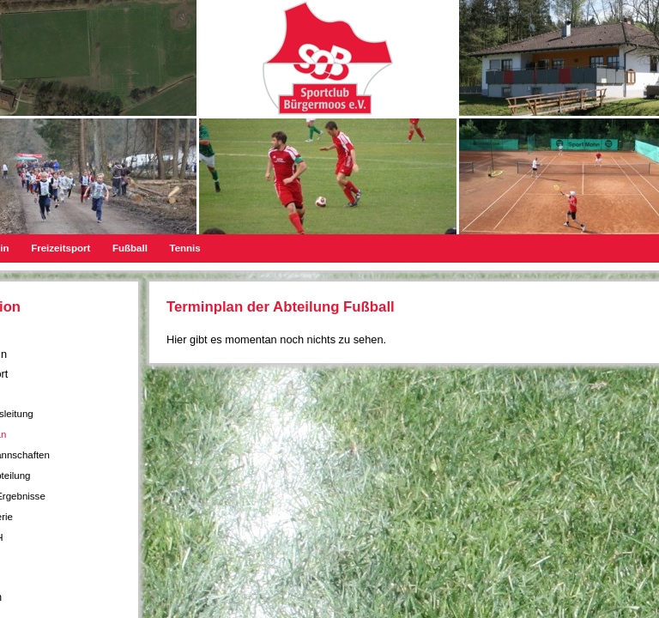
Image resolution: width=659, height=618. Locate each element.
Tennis (184, 248)
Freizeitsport (60, 248)
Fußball (130, 248)
